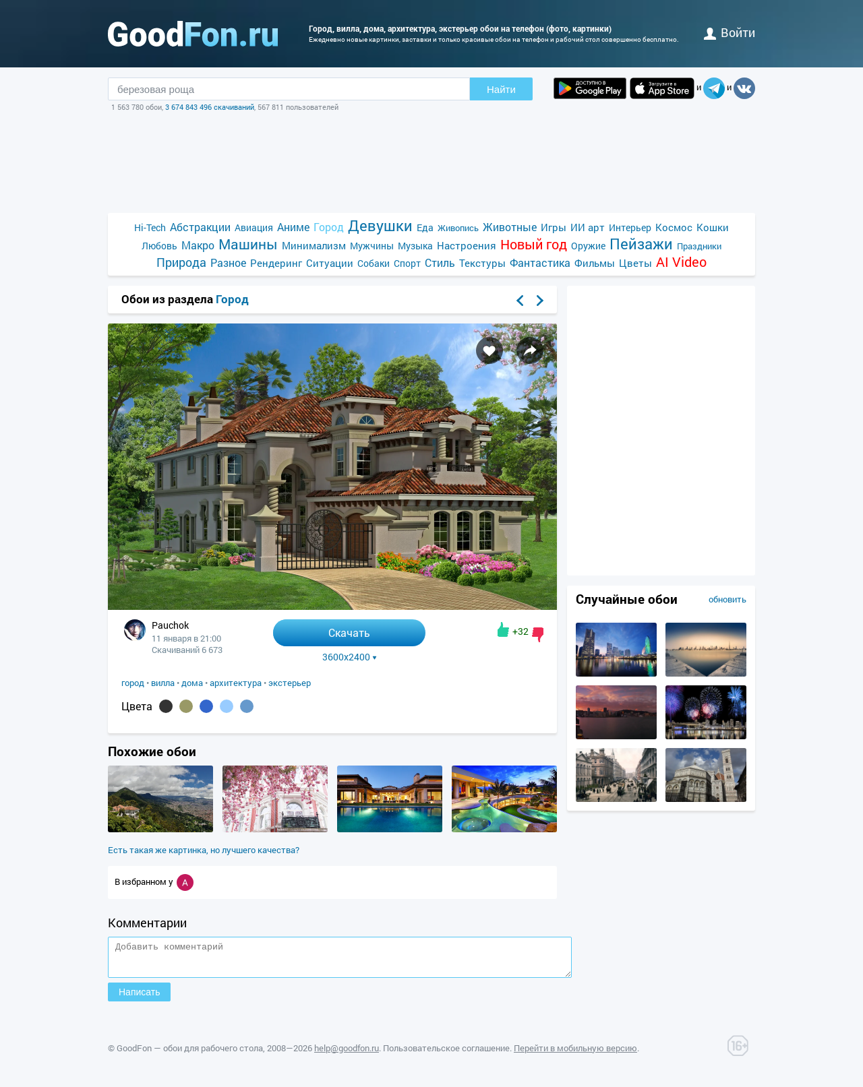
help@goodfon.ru (346, 1054)
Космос (673, 227)
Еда (425, 227)
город (132, 683)
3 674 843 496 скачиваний (209, 107)
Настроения (466, 245)
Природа (181, 262)
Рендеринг (276, 263)
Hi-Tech (150, 227)
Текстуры (482, 263)
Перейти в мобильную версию (575, 1054)
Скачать (349, 632)
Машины (248, 244)
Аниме (293, 227)
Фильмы (594, 263)
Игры (553, 227)
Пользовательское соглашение (446, 1054)
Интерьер (630, 227)
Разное (228, 262)
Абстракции (200, 227)
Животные (510, 227)
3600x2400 (349, 657)
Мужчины (372, 245)
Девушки (380, 225)
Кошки (712, 227)
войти (729, 32)
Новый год (533, 244)
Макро (197, 245)
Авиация (254, 227)
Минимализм (314, 245)
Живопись (458, 228)
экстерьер (289, 683)
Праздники (699, 246)
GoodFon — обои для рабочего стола (190, 1054)
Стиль (440, 262)
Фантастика (540, 262)
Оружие (588, 245)
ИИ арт (587, 227)
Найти (501, 89)
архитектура (236, 683)
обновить (727, 599)
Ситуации (329, 263)
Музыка (415, 245)
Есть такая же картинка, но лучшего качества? (203, 850)
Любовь (159, 245)
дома (192, 683)
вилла (163, 683)
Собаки (373, 263)
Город (329, 227)
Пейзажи (641, 243)
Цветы (635, 263)
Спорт (407, 263)
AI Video (681, 262)
